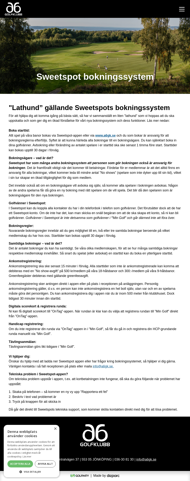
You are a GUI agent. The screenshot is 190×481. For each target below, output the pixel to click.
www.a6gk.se (105, 135)
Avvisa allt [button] (45, 463)
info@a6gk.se (146, 460)
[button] (31, 472)
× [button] (55, 428)
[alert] (31, 451)
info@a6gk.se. (103, 366)
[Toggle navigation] (182, 9)
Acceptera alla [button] (20, 463)
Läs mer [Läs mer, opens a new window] (27, 456)
